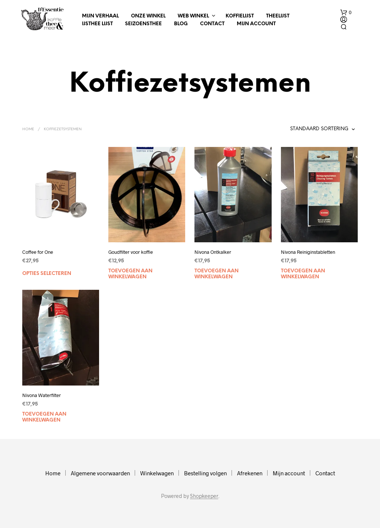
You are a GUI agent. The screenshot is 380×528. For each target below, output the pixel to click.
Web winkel (193, 16)
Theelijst (277, 16)
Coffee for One (37, 252)
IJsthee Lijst (97, 24)
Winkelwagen (157, 473)
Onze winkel (148, 16)
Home (28, 129)
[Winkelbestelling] (301, 129)
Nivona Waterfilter (41, 395)
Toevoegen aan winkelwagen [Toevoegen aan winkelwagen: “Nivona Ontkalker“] (216, 274)
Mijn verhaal (100, 16)
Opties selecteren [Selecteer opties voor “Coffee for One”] (46, 273)
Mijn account (256, 24)
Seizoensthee (143, 24)
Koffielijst (240, 16)
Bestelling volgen (205, 473)
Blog (181, 24)
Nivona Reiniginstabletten (308, 252)
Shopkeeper (204, 496)
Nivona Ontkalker (212, 252)
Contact (212, 24)
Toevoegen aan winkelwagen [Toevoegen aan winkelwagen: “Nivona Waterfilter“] (44, 417)
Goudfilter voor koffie (130, 252)
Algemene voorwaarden (100, 473)
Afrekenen (249, 473)
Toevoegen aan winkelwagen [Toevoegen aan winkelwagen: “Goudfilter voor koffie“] (130, 274)
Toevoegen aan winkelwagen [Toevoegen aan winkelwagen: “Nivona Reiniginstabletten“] (303, 274)
